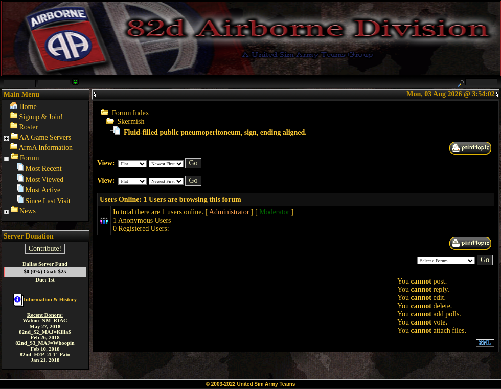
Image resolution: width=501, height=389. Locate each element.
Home (28, 107)
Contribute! (45, 248)
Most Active (43, 190)
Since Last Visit (48, 201)
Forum (29, 158)
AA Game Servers (45, 137)
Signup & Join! (41, 117)
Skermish (131, 121)
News (27, 211)
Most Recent (44, 168)
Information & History (45, 299)
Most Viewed (45, 179)
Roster (28, 127)
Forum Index (130, 113)
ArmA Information (46, 148)
